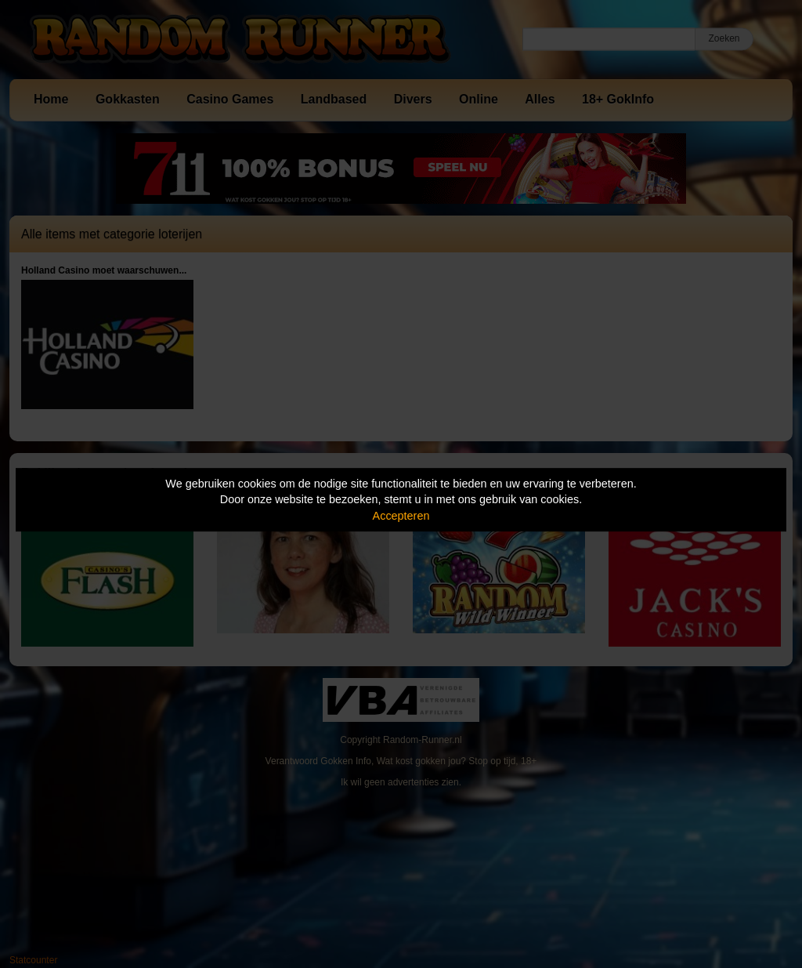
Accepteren (401, 515)
